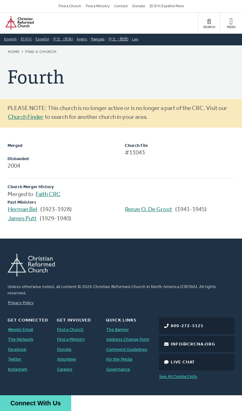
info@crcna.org (193, 344)
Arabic (82, 39)
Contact (121, 6)
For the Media (119, 359)
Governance (118, 369)
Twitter (14, 359)
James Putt (22, 219)
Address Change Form (127, 339)
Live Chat (183, 362)
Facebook (17, 349)
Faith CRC (48, 195)
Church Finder (25, 117)
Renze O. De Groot (148, 210)
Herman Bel (22, 210)
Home (14, 52)
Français (98, 39)
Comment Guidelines (126, 349)
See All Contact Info (178, 376)
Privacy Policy (21, 303)
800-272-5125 (187, 326)
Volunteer (66, 359)
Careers (64, 369)
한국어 (26, 39)
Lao (135, 39)
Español (42, 39)
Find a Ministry (98, 6)
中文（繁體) (118, 39)
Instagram (17, 369)
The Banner (117, 329)
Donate (138, 6)
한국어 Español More (166, 6)
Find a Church (70, 6)
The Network (20, 339)
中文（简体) (63, 39)
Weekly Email (20, 329)
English (10, 39)
